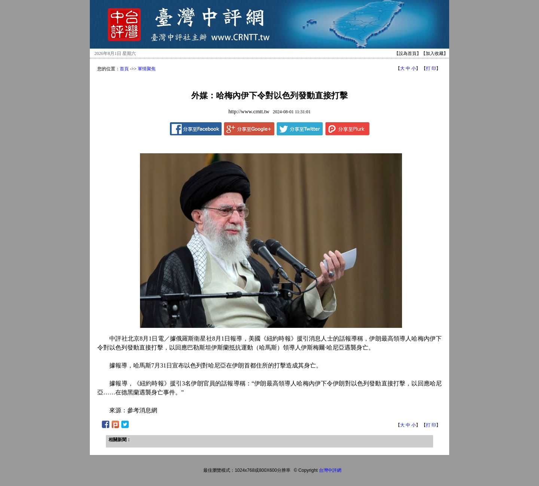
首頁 (124, 68)
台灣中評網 (330, 470)
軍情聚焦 (147, 68)
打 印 (431, 68)
